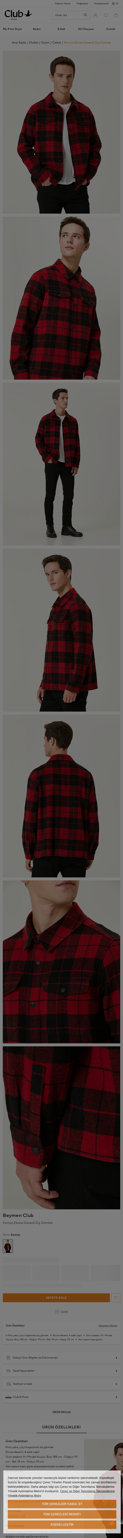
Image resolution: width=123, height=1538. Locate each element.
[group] (8, 1246)
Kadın (37, 29)
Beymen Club (18, 1215)
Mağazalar (82, 3)
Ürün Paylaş (61, 1412)
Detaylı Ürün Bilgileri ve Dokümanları (32, 1358)
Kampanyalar (101, 3)
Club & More (17, 1397)
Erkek (61, 29)
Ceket (61, 1312)
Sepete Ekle (56, 1298)
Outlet (110, 29)
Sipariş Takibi (63, 3)
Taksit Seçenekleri (20, 1371)
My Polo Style (12, 29)
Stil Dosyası (86, 29)
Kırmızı (11, 1234)
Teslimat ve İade (19, 1384)
